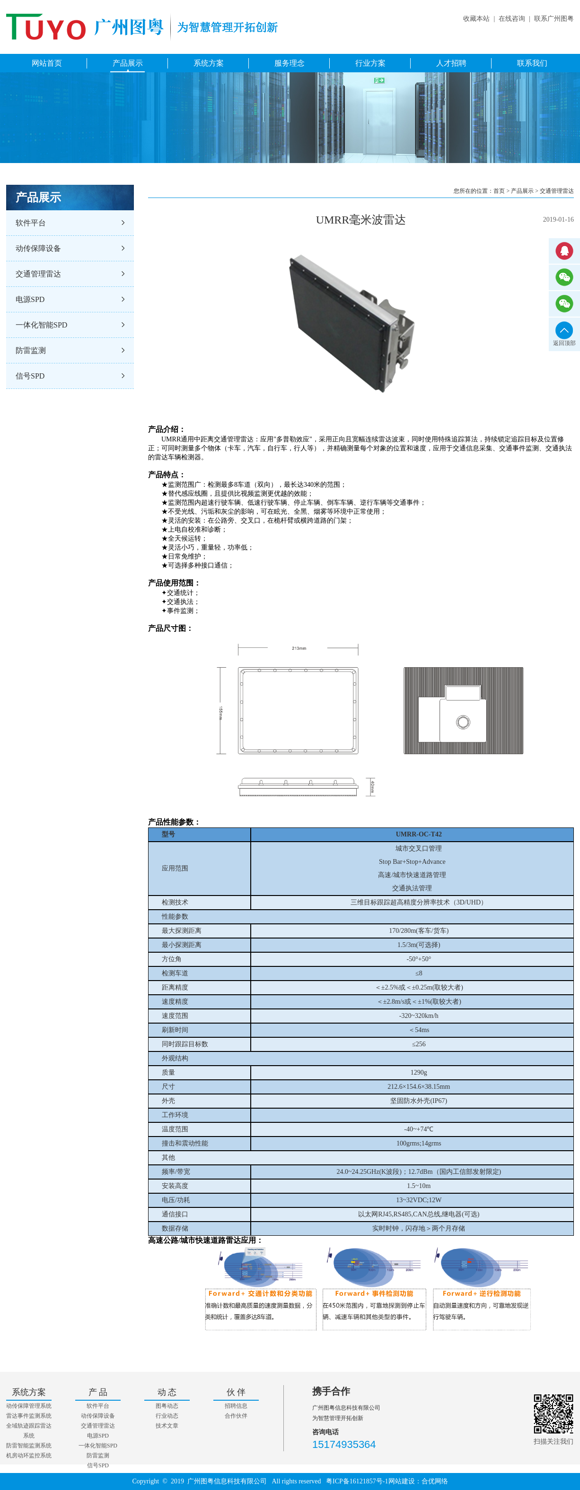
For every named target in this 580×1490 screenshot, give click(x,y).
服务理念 (289, 63)
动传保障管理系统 (29, 1406)
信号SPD (30, 376)
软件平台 (31, 223)
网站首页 (47, 63)
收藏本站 (476, 18)
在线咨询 (512, 18)
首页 (499, 191)
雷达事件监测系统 (29, 1415)
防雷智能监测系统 (29, 1445)
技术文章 (167, 1425)
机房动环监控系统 (29, 1455)
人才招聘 (451, 63)
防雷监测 (31, 350)
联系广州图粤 (554, 18)
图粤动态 (167, 1406)
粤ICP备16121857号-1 (357, 1481)
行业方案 (370, 63)
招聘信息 (236, 1406)
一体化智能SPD (41, 325)
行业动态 (167, 1415)
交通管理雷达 (38, 274)
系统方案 (208, 63)
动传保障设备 (38, 248)
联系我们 (532, 63)
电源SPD (30, 299)
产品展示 (128, 63)
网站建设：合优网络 (418, 1481)
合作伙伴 (236, 1415)
